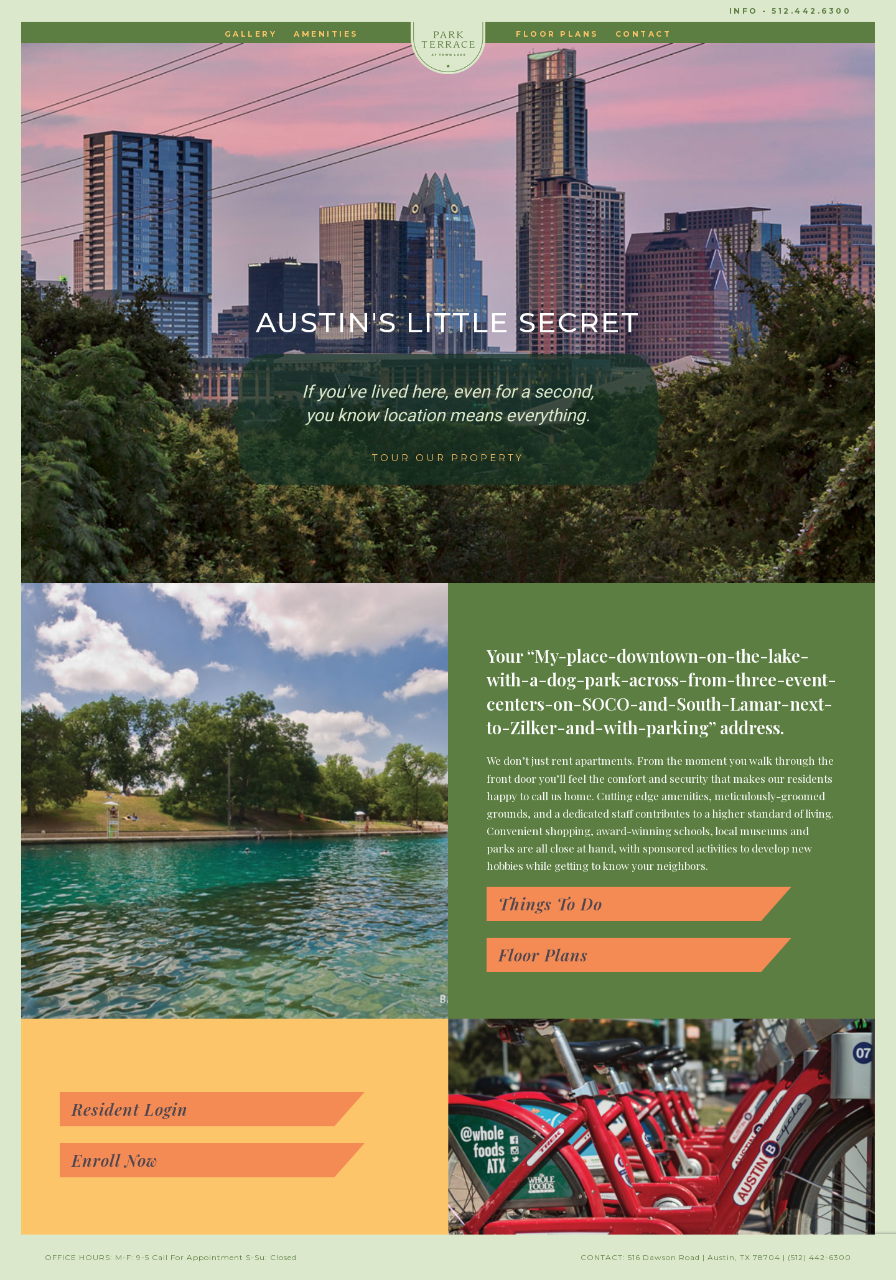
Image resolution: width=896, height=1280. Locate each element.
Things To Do (550, 904)
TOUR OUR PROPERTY (448, 458)
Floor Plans (543, 955)
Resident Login (130, 1109)
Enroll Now (115, 1160)
